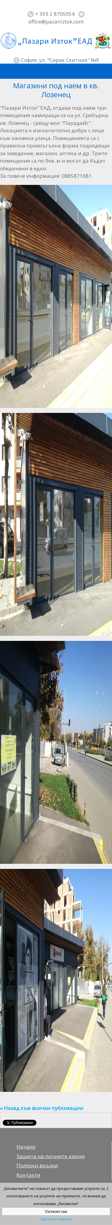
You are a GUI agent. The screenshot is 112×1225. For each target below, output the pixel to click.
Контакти (28, 1174)
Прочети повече (56, 1219)
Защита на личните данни (50, 1156)
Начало (26, 1146)
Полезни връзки (37, 1165)
